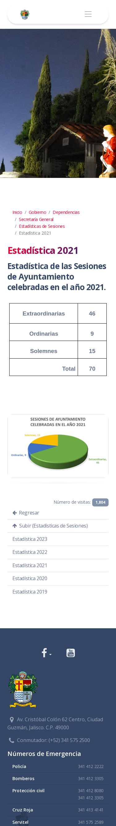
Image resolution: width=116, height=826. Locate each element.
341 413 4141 (91, 810)
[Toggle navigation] (88, 14)
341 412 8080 (91, 790)
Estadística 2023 (29, 539)
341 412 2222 (91, 766)
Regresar (25, 512)
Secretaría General (36, 219)
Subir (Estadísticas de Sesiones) (50, 525)
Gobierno (37, 212)
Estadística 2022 (29, 552)
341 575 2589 (91, 822)
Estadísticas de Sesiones (42, 226)
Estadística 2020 (29, 578)
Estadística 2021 (29, 565)
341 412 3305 (91, 778)
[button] (47, 653)
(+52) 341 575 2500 (69, 740)
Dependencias (66, 212)
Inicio (17, 212)
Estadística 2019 (29, 591)
